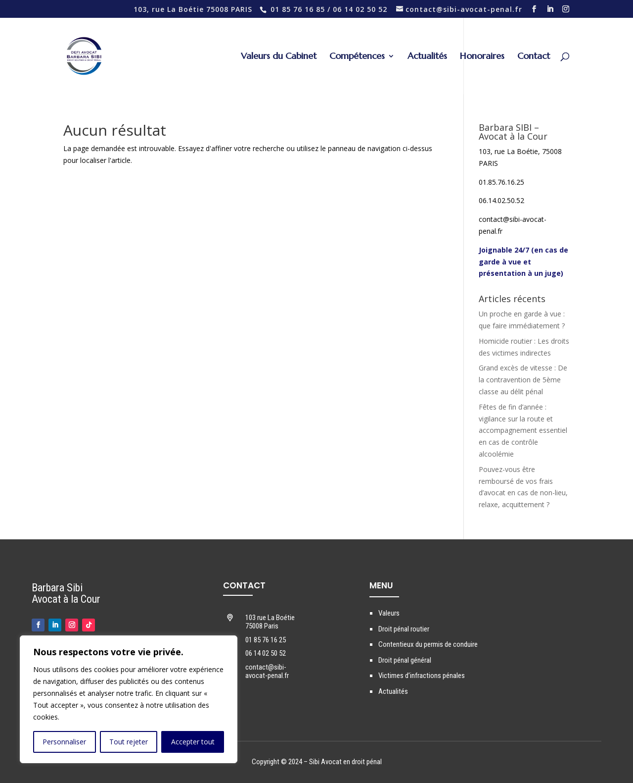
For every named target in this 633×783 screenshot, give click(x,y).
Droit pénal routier (403, 629)
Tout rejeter (128, 741)
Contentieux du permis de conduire (428, 644)
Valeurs (389, 613)
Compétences (357, 56)
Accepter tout (193, 741)
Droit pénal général (404, 660)
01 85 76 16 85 (298, 9)
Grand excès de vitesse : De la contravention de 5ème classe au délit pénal (523, 379)
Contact (533, 56)
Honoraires (482, 56)
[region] (128, 699)
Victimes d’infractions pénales (421, 675)
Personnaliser (64, 741)
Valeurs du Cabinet (278, 56)
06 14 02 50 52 (360, 9)
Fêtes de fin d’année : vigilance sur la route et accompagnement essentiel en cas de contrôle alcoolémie (523, 430)
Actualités (427, 56)
